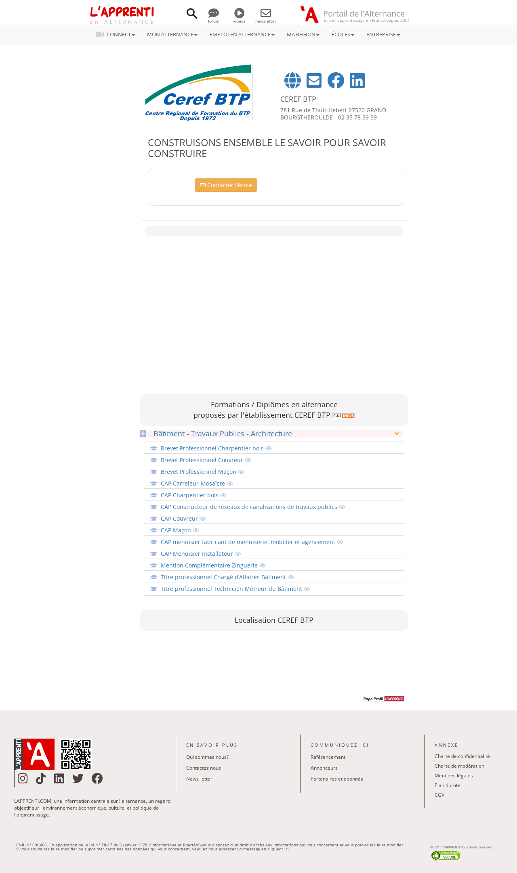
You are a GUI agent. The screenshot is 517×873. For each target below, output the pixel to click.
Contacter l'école (226, 185)
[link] (342, 415)
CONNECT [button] (118, 34)
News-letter (199, 778)
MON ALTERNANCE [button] (172, 34)
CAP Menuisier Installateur (201, 553)
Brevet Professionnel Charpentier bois (216, 448)
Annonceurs (324, 767)
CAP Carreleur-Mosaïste (197, 483)
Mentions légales (454, 775)
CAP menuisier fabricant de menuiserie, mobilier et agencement (252, 542)
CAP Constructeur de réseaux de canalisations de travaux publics (253, 507)
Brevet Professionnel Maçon (202, 471)
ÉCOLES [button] (343, 34)
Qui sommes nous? (207, 757)
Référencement (328, 757)
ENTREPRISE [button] (383, 34)
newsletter (265, 18)
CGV (439, 794)
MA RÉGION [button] (303, 34)
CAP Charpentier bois (194, 495)
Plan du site (447, 785)
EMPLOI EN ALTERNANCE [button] (242, 34)
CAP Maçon (180, 530)
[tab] (271, 434)
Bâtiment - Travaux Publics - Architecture (216, 434)
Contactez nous (203, 767)
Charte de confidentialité (462, 756)
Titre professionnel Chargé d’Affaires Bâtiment (227, 577)
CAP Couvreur (183, 518)
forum (213, 18)
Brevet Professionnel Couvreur (206, 460)
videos (239, 18)
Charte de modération (459, 765)
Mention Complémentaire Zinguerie (213, 565)
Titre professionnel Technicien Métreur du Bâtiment (235, 588)
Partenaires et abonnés (337, 778)
